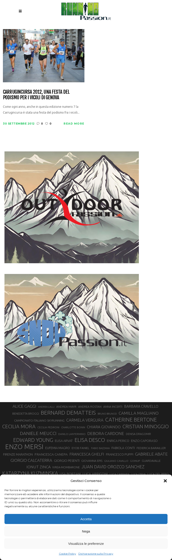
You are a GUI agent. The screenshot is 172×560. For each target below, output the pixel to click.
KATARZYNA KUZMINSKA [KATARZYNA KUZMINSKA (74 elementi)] (30, 473)
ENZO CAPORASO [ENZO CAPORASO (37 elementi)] (144, 441)
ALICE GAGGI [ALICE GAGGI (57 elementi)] (24, 406)
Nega (86, 531)
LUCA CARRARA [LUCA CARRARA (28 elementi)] (119, 474)
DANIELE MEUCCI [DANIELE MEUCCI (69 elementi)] (38, 433)
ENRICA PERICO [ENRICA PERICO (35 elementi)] (118, 441)
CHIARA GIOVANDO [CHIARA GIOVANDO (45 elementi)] (104, 427)
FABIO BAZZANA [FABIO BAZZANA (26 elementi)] (100, 448)
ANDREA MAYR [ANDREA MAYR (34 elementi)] (66, 406)
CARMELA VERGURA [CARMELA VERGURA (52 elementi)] (84, 420)
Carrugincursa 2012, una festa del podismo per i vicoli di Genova (36, 94)
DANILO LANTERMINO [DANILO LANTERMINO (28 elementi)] (72, 434)
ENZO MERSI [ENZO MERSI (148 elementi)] (24, 447)
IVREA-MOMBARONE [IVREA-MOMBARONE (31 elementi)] (66, 467)
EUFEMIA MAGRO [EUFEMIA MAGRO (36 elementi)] (57, 448)
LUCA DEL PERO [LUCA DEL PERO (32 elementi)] (158, 474)
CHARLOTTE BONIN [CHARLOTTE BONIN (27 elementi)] (73, 427)
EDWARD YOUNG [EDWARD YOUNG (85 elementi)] (33, 440)
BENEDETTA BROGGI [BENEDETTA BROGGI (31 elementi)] (25, 413)
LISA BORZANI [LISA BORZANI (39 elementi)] (70, 474)
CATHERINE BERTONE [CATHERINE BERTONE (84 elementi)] (131, 419)
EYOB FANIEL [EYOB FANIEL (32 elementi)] (80, 448)
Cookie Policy (67, 553)
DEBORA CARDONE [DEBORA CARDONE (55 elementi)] (105, 433)
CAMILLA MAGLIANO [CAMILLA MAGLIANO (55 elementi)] (139, 413)
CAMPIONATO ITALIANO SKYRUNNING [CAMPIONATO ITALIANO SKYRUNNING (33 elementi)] (39, 420)
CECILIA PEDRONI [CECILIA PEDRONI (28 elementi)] (48, 427)
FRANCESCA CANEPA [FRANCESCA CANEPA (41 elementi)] (51, 454)
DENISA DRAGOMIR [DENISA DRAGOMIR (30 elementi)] (138, 433)
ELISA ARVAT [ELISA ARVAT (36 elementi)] (64, 441)
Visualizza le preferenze (86, 543)
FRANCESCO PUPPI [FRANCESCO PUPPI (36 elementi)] (119, 454)
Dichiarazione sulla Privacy (95, 553)
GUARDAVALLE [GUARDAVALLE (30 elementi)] (151, 460)
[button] (165, 481)
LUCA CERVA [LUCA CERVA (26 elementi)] (138, 474)
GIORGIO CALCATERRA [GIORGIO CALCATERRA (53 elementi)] (31, 460)
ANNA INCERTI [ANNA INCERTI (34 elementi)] (112, 406)
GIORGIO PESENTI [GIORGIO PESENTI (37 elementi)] (67, 460)
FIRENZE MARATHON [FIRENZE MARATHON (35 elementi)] (18, 454)
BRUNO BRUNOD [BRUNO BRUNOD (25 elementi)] (107, 413)
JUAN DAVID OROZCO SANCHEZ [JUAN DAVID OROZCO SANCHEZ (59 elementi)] (113, 466)
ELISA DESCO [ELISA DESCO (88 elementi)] (90, 440)
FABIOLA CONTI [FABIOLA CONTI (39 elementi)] (123, 448)
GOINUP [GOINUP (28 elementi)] (135, 460)
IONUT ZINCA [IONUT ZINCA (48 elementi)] (38, 467)
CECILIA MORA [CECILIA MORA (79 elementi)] (19, 426)
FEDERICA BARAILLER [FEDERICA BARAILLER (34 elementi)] (151, 448)
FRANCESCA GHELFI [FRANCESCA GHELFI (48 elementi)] (86, 454)
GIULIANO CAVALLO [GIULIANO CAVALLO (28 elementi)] (116, 460)
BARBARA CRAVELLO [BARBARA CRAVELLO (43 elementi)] (141, 406)
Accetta (86, 519)
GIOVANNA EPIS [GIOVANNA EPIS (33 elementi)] (91, 460)
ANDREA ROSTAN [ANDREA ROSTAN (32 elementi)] (89, 406)
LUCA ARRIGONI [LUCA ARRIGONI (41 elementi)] (95, 474)
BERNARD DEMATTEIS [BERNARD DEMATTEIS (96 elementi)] (68, 413)
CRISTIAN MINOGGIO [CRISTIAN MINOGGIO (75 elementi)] (146, 426)
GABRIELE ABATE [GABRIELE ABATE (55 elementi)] (151, 454)
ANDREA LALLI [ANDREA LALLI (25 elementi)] (46, 406)
